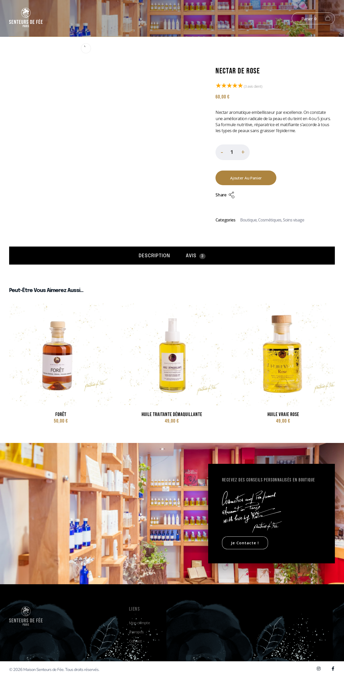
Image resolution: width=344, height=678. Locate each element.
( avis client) (253, 86)
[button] (243, 153)
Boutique (248, 220)
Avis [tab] (196, 256)
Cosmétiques (269, 220)
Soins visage (293, 220)
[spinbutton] (232, 152)
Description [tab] (154, 256)
